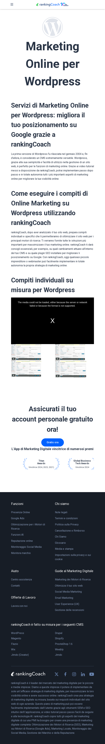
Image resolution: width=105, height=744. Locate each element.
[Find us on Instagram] (74, 674)
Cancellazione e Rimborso (70, 530)
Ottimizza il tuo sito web (69, 585)
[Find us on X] (56, 674)
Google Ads (17, 518)
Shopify (59, 638)
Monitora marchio (21, 553)
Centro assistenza (21, 579)
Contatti (15, 585)
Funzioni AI (17, 534)
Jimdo (58, 654)
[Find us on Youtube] (91, 674)
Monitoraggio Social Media (26, 546)
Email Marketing (64, 597)
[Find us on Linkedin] (83, 674)
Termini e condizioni (66, 518)
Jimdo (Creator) (20, 654)
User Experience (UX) (67, 604)
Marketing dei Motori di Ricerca (73, 579)
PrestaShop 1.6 (63, 643)
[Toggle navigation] (12, 4)
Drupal (58, 633)
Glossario (60, 542)
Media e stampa (64, 548)
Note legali (61, 512)
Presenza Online (20, 512)
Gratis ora (53, 442)
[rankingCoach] (52, 4)
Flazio (14, 643)
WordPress (17, 633)
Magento (16, 638)
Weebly (59, 649)
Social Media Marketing (68, 591)
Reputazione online (22, 540)
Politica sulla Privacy (67, 524)
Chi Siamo (60, 536)
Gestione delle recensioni (69, 610)
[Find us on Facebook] (65, 674)
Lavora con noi (19, 606)
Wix (13, 649)
